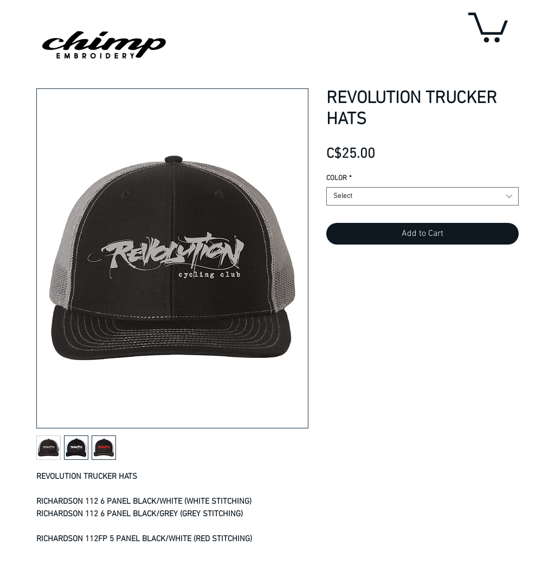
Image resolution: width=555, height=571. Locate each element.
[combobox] (422, 196)
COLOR (339, 178)
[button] (488, 25)
